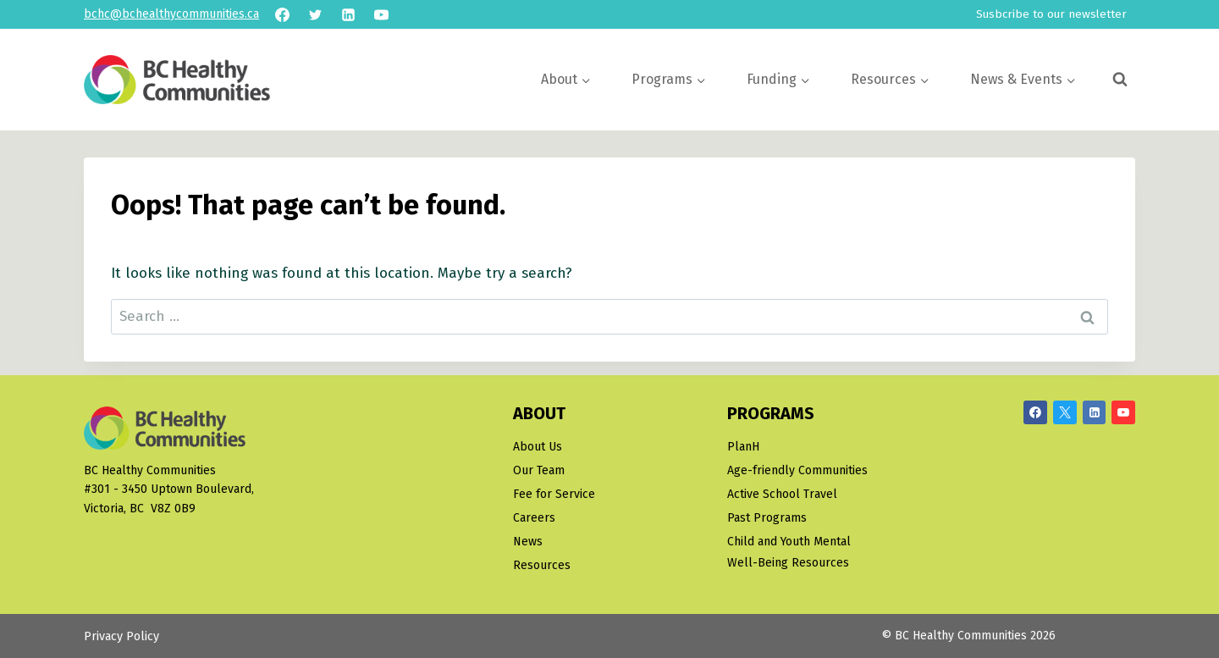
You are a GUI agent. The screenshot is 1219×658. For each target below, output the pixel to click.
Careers (534, 518)
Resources (542, 565)
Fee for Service (554, 494)
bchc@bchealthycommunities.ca (171, 14)
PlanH (743, 447)
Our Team (539, 470)
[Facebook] (282, 14)
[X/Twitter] (1065, 412)
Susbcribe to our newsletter (1051, 14)
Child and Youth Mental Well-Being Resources (789, 552)
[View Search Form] (1120, 79)
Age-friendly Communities (797, 470)
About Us (537, 447)
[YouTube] (381, 14)
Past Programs (767, 518)
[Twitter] (315, 14)
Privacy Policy (121, 636)
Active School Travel (782, 494)
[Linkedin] (348, 14)
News (528, 541)
